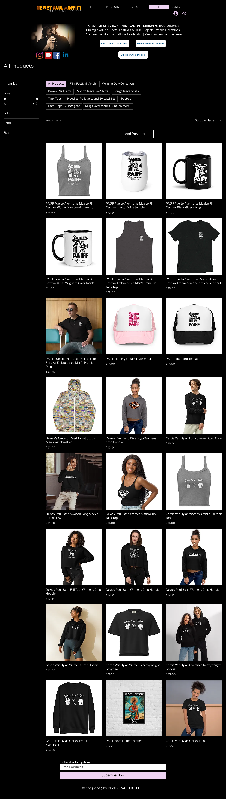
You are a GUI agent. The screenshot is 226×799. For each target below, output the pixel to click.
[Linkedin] (65, 55)
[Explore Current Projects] (133, 55)
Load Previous (134, 134)
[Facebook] (56, 55)
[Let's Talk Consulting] (114, 43)
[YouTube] (48, 55)
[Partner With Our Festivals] (151, 43)
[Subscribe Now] (113, 775)
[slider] (5, 99)
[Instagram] (39, 55)
